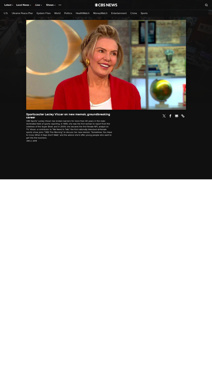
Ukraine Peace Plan (22, 13)
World (57, 13)
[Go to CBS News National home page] (106, 5)
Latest (8, 5)
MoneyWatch (100, 13)
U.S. (6, 13)
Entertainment (119, 13)
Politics (68, 13)
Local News (23, 5)
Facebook (170, 115)
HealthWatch (83, 13)
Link (182, 115)
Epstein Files (44, 13)
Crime (133, 13)
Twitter (164, 115)
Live (38, 5)
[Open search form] (206, 5)
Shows (51, 5)
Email (176, 115)
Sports (144, 13)
